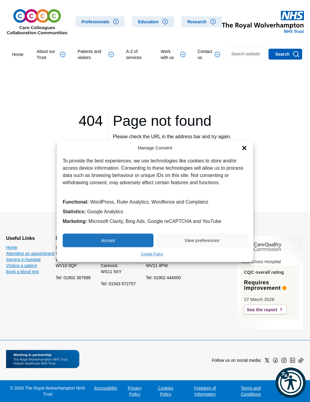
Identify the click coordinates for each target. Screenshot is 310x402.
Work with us (173, 54)
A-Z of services (133, 54)
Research (196, 21)
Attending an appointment (30, 253)
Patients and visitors (96, 54)
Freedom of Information (205, 391)
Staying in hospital (23, 259)
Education (148, 21)
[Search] (285, 54)
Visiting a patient (21, 265)
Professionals (95, 21)
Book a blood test (22, 271)
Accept (108, 240)
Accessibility (105, 388)
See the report (262, 309)
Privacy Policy (135, 391)
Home (17, 54)
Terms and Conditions (251, 391)
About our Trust (51, 54)
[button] (244, 148)
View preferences (201, 240)
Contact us (209, 54)
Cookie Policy (152, 254)
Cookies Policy (165, 391)
